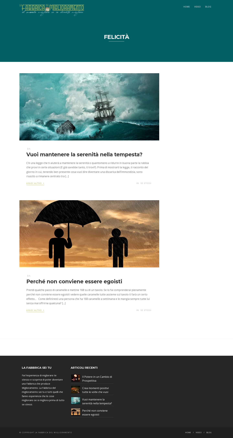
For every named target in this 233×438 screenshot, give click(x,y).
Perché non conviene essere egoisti (74, 281)
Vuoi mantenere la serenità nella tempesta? (84, 154)
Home (186, 6)
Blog (208, 6)
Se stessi (146, 183)
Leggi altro (35, 183)
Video (197, 6)
